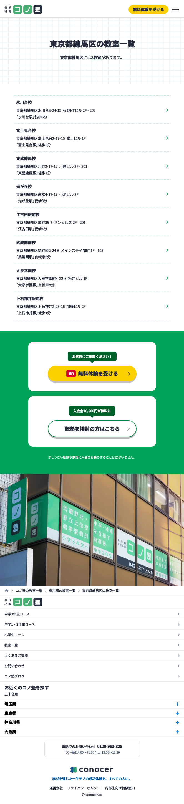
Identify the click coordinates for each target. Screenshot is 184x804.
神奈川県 (12, 722)
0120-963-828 (109, 746)
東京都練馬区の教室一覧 (100, 590)
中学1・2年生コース (19, 624)
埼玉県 (10, 704)
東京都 (10, 713)
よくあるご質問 (16, 655)
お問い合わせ (14, 665)
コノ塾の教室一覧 (29, 590)
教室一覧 (11, 645)
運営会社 (56, 787)
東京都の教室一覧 (62, 590)
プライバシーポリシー (83, 787)
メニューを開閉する (176, 9)
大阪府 (10, 731)
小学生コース (14, 634)
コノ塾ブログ (14, 676)
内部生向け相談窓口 (120, 787)
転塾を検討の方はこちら (92, 428)
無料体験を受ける (148, 9)
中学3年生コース (16, 613)
